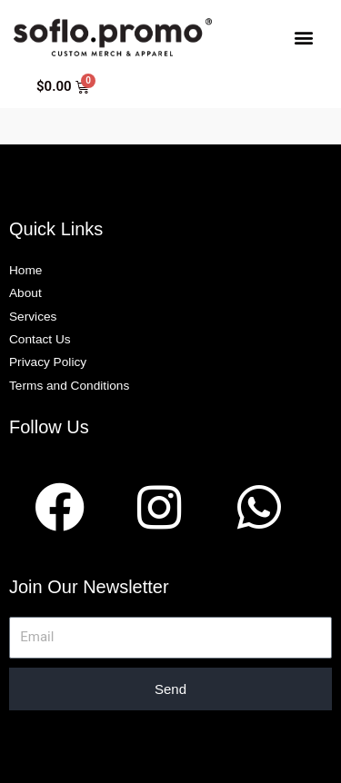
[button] (303, 37)
